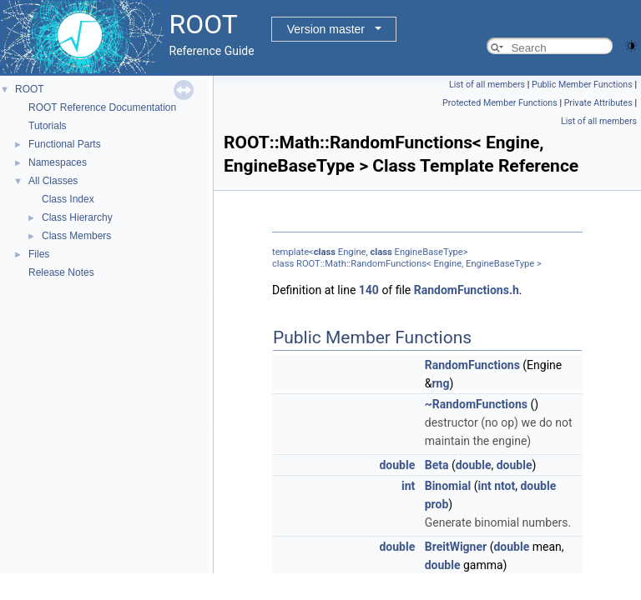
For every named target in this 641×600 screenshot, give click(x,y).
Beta (437, 465)
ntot (504, 485)
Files (38, 254)
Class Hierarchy (77, 217)
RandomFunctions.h (466, 290)
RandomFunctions (472, 365)
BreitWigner (456, 546)
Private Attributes (598, 103)
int (408, 485)
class (325, 252)
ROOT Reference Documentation (102, 107)
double (397, 465)
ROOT (29, 89)
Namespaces (57, 162)
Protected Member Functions (500, 103)
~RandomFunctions (476, 404)
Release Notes (61, 272)
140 (369, 290)
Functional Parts (64, 144)
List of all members (487, 84)
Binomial (448, 485)
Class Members (76, 236)
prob (437, 504)
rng (440, 383)
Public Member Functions (582, 84)
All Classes (53, 181)
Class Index (68, 199)
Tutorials (47, 126)
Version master (326, 29)
